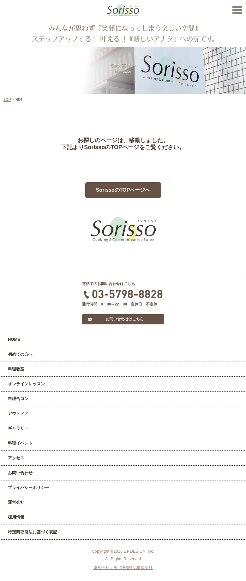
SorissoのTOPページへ (123, 190)
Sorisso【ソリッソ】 (123, 10)
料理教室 (16, 369)
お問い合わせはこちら (125, 319)
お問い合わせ (20, 472)
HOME (14, 339)
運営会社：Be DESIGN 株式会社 (123, 567)
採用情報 (16, 517)
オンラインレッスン (26, 383)
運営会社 (16, 502)
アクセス (16, 458)
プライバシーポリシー (28, 487)
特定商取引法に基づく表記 (32, 532)
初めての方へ (20, 354)
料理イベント (20, 443)
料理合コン (18, 398)
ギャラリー (18, 428)
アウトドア (18, 413)
